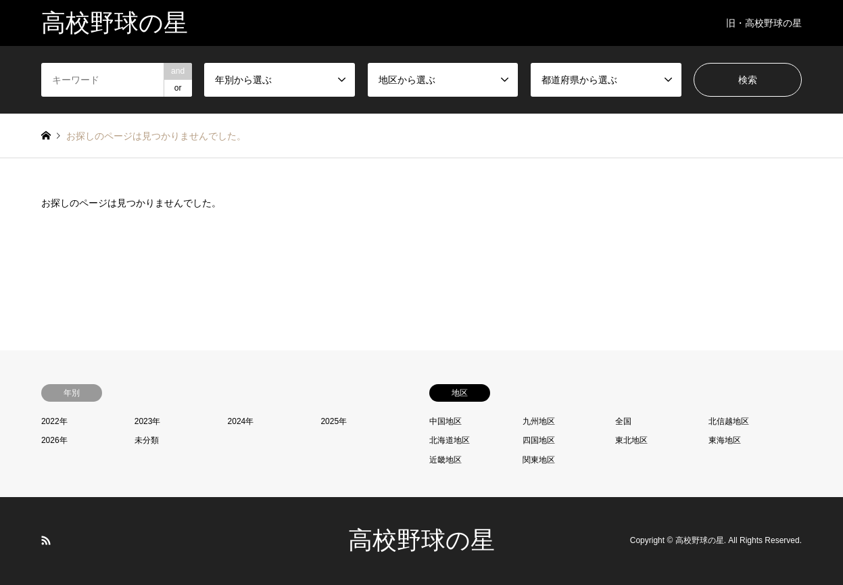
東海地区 (724, 440)
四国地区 (539, 440)
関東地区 (539, 460)
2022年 (54, 421)
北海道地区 (449, 440)
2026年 (54, 440)
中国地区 (445, 421)
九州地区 (539, 421)
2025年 (333, 421)
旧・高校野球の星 (764, 23)
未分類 (147, 440)
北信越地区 (728, 421)
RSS (46, 540)
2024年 (241, 421)
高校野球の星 (421, 540)
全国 (623, 421)
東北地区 (631, 440)
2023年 (148, 421)
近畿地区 (445, 460)
